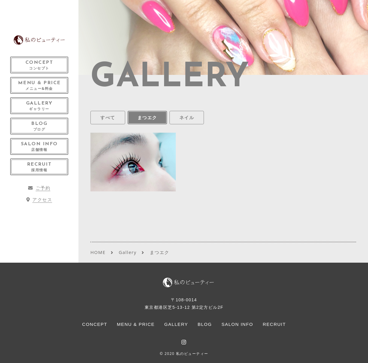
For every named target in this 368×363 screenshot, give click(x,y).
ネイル (186, 117)
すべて (107, 117)
